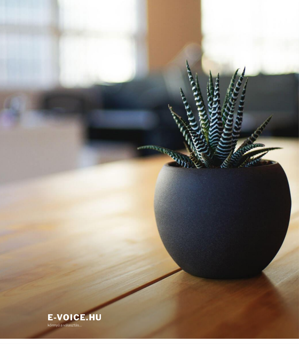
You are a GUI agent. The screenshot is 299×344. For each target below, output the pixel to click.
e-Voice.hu (75, 317)
